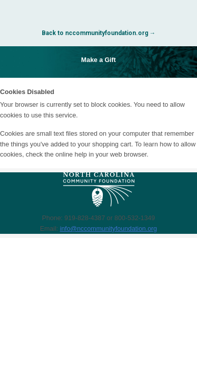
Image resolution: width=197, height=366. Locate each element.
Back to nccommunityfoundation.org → (99, 33)
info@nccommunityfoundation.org (108, 228)
